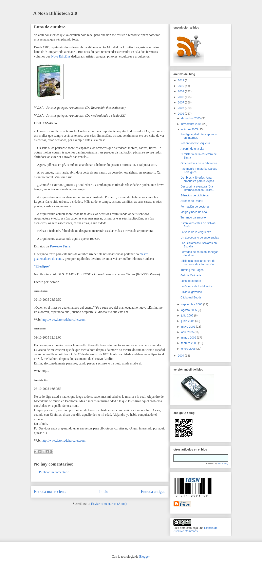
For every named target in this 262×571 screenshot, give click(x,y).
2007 (181, 102)
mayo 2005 (188, 326)
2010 (181, 85)
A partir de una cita (192, 148)
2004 (181, 355)
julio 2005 (187, 315)
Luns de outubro (50, 26)
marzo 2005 (189, 337)
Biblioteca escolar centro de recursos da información (198, 262)
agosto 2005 (189, 310)
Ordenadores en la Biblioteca (199, 163)
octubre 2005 (190, 129)
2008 (181, 97)
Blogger (144, 556)
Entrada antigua (153, 491)
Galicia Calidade (191, 275)
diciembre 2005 (191, 118)
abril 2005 (187, 332)
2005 (181, 113)
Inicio (103, 491)
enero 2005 (188, 348)
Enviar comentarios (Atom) (109, 503)
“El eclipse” (42, 266)
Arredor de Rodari (192, 200)
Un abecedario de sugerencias (200, 237)
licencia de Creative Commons (195, 529)
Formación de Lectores (195, 206)
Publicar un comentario (54, 472)
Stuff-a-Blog (222, 463)
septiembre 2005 (192, 304)
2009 (181, 91)
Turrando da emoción (194, 217)
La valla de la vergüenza (196, 232)
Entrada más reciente (50, 491)
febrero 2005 (189, 343)
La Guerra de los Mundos (196, 286)
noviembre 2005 (191, 124)
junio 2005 (188, 321)
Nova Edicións (60, 56)
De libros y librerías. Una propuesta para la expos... (198, 179)
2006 (181, 108)
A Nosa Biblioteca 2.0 (55, 13)
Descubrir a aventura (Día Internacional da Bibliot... (197, 188)
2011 (181, 80)
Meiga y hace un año (194, 212)
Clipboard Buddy (191, 297)
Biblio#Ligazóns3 (191, 292)
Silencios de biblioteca (195, 195)
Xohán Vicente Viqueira (195, 143)
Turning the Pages (192, 270)
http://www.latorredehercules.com (63, 319)
